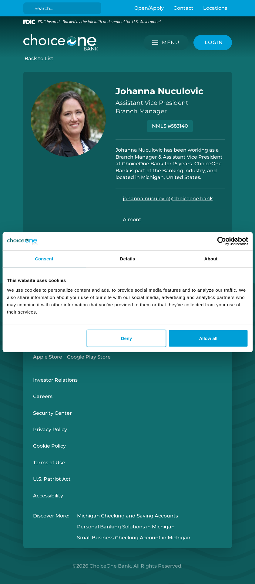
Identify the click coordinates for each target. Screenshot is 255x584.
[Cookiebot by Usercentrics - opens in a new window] (221, 241)
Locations (215, 8)
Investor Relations (55, 380)
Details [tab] (127, 258)
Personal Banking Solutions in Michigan (126, 527)
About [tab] (211, 258)
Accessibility (48, 496)
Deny (126, 338)
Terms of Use (49, 462)
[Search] (63, 8)
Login (4, 579)
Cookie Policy (49, 446)
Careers (42, 396)
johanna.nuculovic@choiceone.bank (168, 198)
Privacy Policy (50, 429)
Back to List (39, 58)
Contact (183, 8)
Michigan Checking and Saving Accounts (127, 516)
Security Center (52, 413)
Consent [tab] (44, 258)
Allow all (208, 338)
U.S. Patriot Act (52, 479)
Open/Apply (149, 8)
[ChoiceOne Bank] (61, 42)
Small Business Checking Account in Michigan (133, 538)
